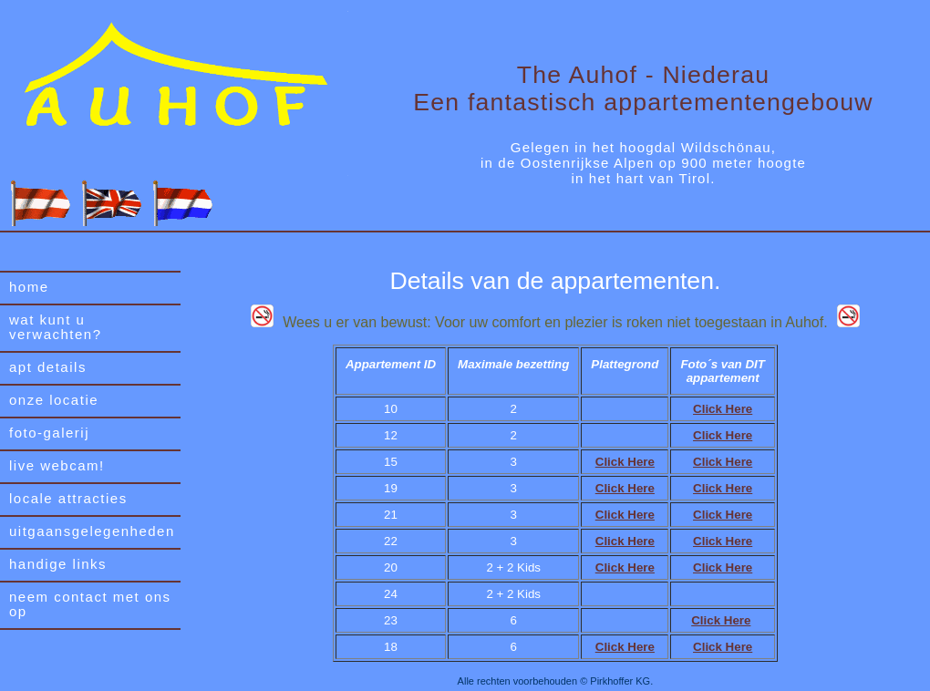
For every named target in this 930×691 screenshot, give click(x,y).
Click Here (722, 409)
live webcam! (57, 465)
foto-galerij (49, 432)
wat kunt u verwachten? (55, 327)
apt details (48, 367)
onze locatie (53, 399)
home (29, 286)
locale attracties (68, 498)
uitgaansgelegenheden (92, 531)
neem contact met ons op (90, 604)
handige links (58, 564)
